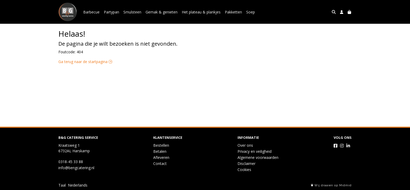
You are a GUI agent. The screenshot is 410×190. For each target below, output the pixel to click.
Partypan (111, 12)
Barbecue (91, 12)
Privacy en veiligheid (254, 151)
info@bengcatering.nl (76, 167)
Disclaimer (246, 163)
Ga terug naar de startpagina (85, 61)
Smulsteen (132, 12)
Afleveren (161, 157)
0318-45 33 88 (70, 161)
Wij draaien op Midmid (331, 185)
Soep (250, 12)
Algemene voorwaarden (257, 157)
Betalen (159, 151)
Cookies (244, 169)
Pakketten (233, 12)
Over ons (245, 145)
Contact (160, 163)
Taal (62, 185)
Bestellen (161, 145)
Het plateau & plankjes (201, 12)
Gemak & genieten (162, 12)
